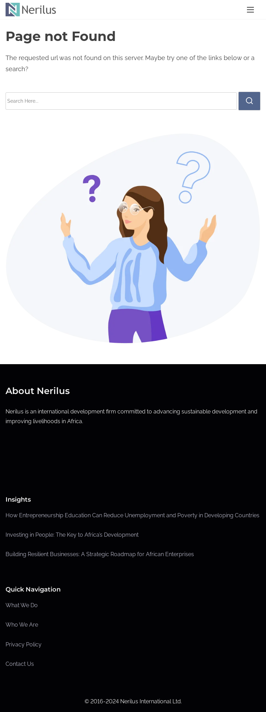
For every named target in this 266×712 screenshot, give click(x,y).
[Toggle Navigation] (250, 9)
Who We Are (22, 624)
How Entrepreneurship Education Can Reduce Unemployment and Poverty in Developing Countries (132, 515)
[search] (249, 101)
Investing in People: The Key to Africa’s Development (72, 534)
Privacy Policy (24, 644)
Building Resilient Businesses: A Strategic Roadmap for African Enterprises (100, 554)
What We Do (22, 605)
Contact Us (20, 664)
